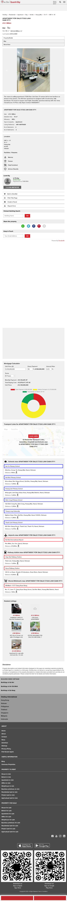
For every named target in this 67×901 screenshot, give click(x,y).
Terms (7, 373)
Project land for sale (8, 828)
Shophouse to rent (8, 786)
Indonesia (4, 719)
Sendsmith (61, 240)
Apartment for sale (8, 813)
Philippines (5, 706)
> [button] (60, 70)
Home (4, 731)
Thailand (4, 709)
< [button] (7, 70)
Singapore (4, 713)
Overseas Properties (8, 764)
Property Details (8, 38)
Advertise (5, 743)
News (3, 740)
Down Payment (32, 366)
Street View (7, 44)
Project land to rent (8, 795)
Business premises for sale (11, 822)
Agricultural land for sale (10, 831)
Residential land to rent (9, 792)
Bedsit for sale (6, 810)
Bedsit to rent (6, 777)
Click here (33, 436)
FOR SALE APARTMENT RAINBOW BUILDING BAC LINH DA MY (35, 620)
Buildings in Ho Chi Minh (9, 686)
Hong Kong (5, 700)
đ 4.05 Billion (16, 651)
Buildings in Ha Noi (7, 682)
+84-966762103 (14, 187)
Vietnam (4, 703)
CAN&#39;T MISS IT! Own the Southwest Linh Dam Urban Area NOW (16, 619)
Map (5, 41)
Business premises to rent (10, 789)
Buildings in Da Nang (8, 690)
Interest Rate (50, 366)
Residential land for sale (10, 825)
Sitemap (4, 746)
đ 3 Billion (16, 615)
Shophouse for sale (8, 819)
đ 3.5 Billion (35, 615)
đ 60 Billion (16, 633)
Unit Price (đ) (9, 366)
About (4, 734)
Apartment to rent (8, 780)
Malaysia (4, 716)
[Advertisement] (33, 258)
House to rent (6, 774)
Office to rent (6, 783)
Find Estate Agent (8, 752)
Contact (4, 737)
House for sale (6, 807)
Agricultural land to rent (10, 798)
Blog (3, 761)
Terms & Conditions (42, 891)
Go (27, 216)
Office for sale (6, 816)
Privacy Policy (6, 749)
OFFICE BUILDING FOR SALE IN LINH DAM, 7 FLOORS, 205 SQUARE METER (35, 638)
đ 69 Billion (35, 633)
